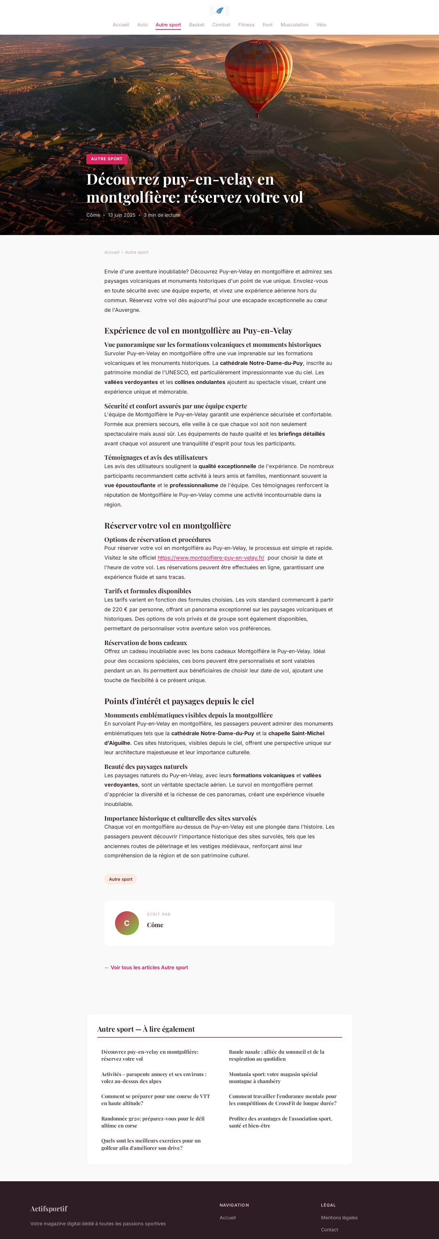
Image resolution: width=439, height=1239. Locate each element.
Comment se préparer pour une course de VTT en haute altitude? (155, 1099)
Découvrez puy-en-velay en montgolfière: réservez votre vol (149, 1055)
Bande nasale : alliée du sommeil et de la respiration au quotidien (276, 1055)
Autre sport (168, 24)
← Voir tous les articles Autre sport (146, 967)
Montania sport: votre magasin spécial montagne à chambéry (273, 1077)
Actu (142, 24)
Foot (268, 24)
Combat (221, 24)
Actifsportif (48, 1208)
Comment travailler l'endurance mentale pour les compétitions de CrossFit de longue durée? (283, 1099)
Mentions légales (339, 1217)
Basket (196, 24)
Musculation (294, 24)
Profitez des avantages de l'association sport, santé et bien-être (280, 1122)
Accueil (121, 24)
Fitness (246, 24)
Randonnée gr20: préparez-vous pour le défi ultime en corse (153, 1122)
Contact (329, 1229)
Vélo (321, 24)
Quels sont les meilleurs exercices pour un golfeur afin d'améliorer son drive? (151, 1144)
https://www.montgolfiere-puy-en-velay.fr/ (211, 557)
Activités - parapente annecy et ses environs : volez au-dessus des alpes (153, 1077)
